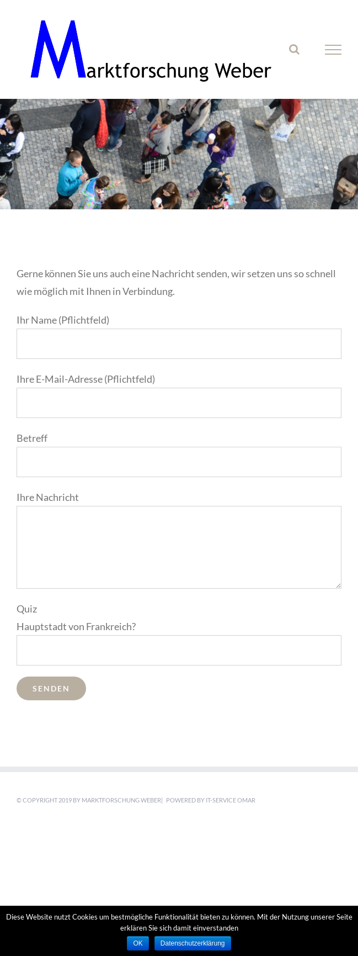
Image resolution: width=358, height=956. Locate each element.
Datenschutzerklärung (193, 943)
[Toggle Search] (294, 49)
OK (137, 943)
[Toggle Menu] (333, 50)
